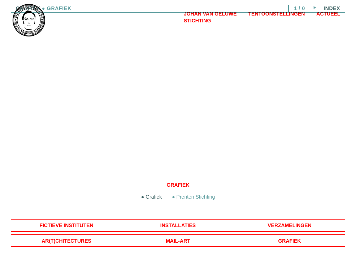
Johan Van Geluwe (210, 14)
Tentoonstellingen (276, 14)
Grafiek (178, 185)
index (332, 8)
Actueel (328, 14)
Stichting (197, 20)
